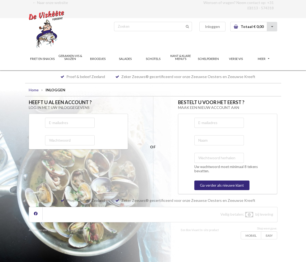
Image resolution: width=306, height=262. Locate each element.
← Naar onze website (50, 2)
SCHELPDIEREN (208, 58)
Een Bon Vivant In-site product (200, 230)
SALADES (125, 58)
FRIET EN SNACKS (42, 58)
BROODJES (98, 58)
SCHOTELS (153, 58)
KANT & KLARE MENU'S (180, 57)
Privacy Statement (71, 230)
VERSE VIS (236, 58)
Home (34, 90)
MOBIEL (251, 235)
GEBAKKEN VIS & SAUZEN (70, 57)
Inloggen (212, 26)
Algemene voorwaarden (44, 230)
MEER (263, 58)
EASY (269, 235)
